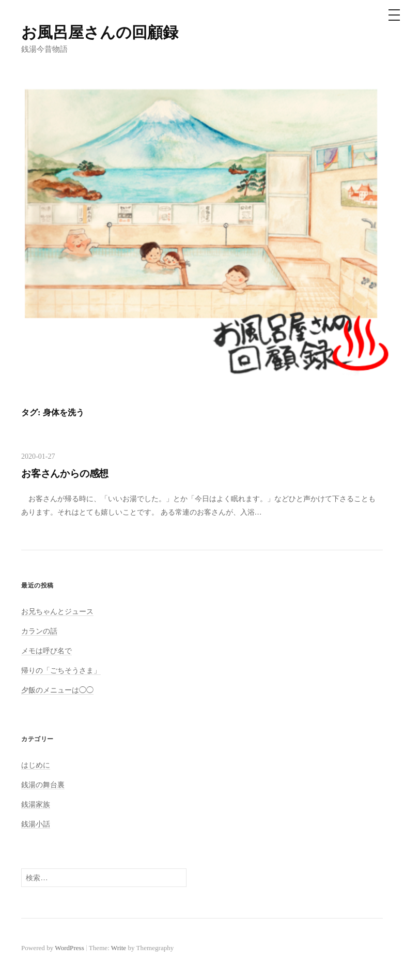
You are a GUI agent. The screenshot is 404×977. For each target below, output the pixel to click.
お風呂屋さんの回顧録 (99, 32)
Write (118, 948)
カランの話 (39, 631)
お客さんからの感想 (64, 473)
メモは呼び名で (46, 651)
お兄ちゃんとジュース (57, 611)
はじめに (35, 765)
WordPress (69, 948)
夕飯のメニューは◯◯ (57, 690)
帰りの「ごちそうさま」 (61, 670)
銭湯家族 (35, 804)
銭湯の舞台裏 (43, 784)
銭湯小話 (35, 824)
